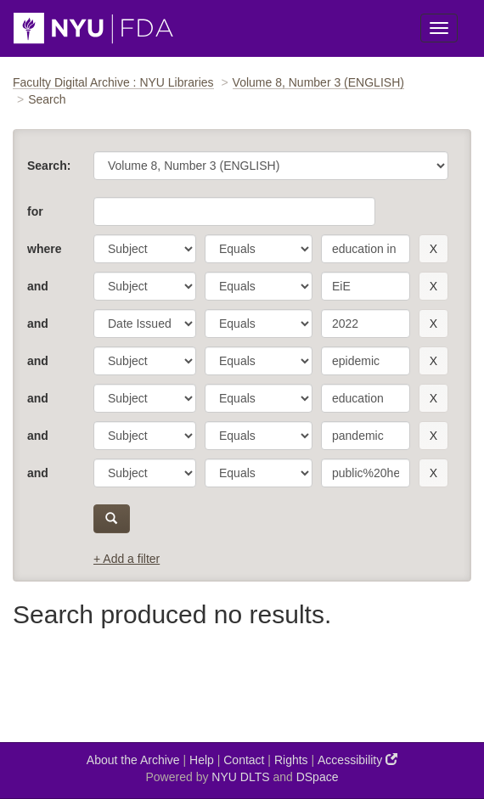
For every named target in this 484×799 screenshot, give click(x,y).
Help (201, 760)
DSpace (317, 777)
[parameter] (144, 248)
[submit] (111, 518)
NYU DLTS (240, 777)
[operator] (258, 248)
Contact (243, 760)
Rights (291, 760)
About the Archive (133, 760)
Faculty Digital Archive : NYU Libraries (113, 82)
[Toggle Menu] (439, 28)
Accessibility (357, 759)
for (35, 211)
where (44, 249)
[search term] (365, 248)
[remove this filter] (433, 248)
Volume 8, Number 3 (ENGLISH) (318, 82)
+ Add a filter (126, 558)
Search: (48, 165)
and (37, 286)
